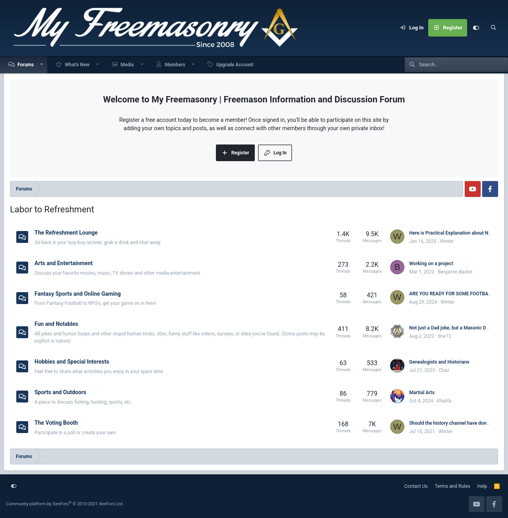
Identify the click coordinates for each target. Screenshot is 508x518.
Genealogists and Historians (439, 362)
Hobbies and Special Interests (72, 361)
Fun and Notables (56, 324)
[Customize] (476, 28)
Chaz (444, 370)
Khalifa (444, 401)
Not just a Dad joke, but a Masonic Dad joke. (456, 328)
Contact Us (416, 486)
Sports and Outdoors (60, 392)
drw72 (444, 336)
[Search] (493, 28)
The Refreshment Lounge (66, 232)
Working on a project (431, 263)
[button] (42, 64)
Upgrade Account (234, 64)
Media (127, 64)
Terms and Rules (452, 486)
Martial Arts (422, 392)
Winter (447, 241)
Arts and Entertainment (64, 263)
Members (175, 64)
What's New (77, 64)
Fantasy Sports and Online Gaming (78, 293)
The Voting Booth (56, 423)
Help (482, 486)
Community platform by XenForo (65, 503)
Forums (25, 64)
